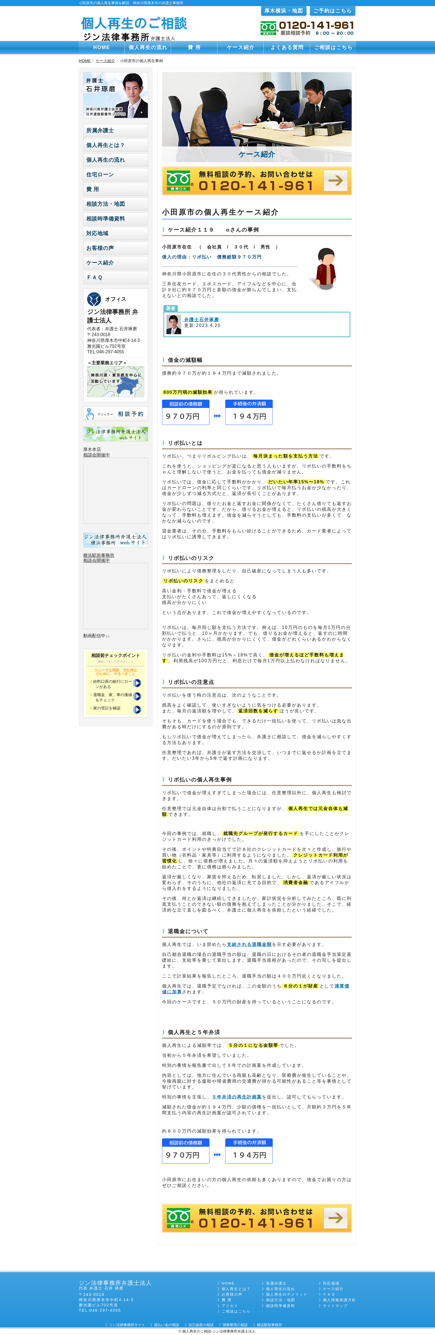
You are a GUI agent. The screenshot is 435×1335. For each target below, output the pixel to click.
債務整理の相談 (235, 1325)
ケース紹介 (241, 47)
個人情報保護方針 (339, 1300)
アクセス (230, 1306)
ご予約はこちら (332, 11)
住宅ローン (100, 174)
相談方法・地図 (105, 204)
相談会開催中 (96, 455)
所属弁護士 (100, 130)
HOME (101, 47)
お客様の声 (100, 248)
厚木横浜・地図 (283, 11)
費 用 (194, 47)
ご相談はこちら (333, 47)
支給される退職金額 (249, 944)
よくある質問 (287, 47)
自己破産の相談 (201, 1325)
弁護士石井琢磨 (201, 319)
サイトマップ (335, 1306)
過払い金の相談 (166, 1325)
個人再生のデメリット (287, 1294)
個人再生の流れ (148, 47)
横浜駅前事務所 (98, 555)
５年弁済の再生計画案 (237, 1097)
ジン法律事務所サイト (127, 1325)
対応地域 (97, 233)
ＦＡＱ (94, 277)
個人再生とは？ (105, 145)
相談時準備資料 (105, 219)
